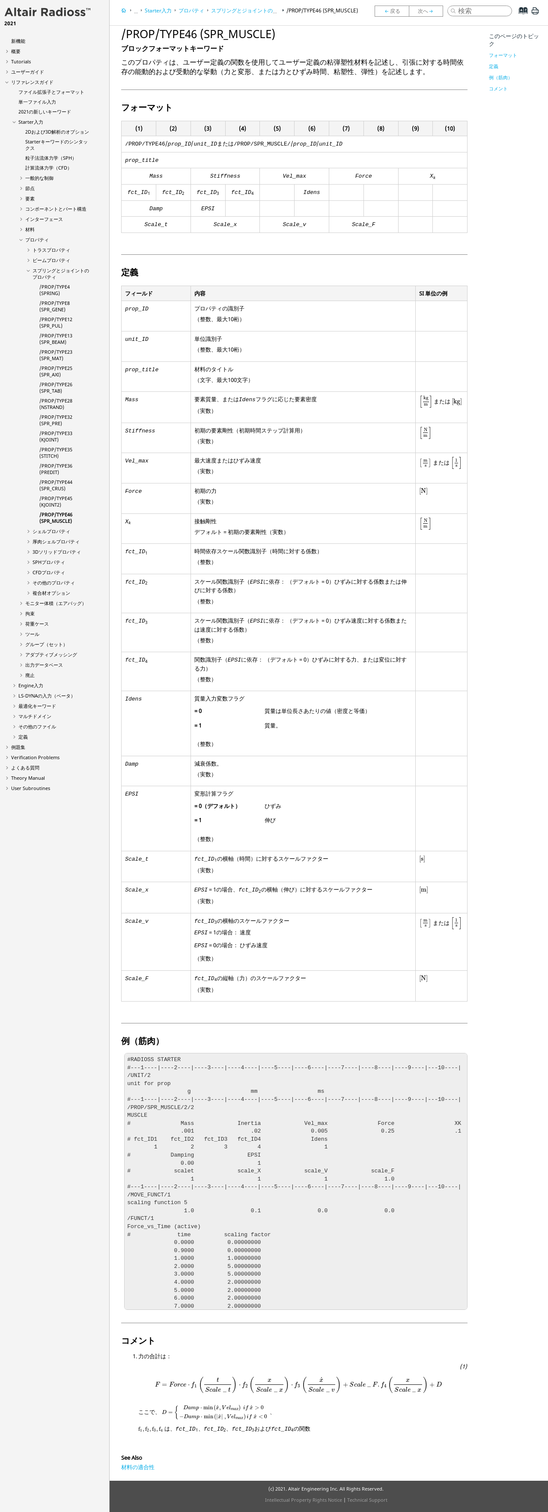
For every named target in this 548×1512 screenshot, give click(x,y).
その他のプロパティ (54, 582)
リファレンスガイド (32, 82)
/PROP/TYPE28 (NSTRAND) (55, 403)
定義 (23, 737)
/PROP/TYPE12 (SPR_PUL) (55, 322)
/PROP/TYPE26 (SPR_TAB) (55, 387)
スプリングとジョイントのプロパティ (254, 10)
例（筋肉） (500, 77)
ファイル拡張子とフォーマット (51, 92)
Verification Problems (35, 757)
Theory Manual (28, 778)
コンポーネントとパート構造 (55, 209)
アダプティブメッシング (51, 654)
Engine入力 (30, 685)
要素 (30, 198)
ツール (32, 634)
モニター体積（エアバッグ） (55, 603)
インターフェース (44, 219)
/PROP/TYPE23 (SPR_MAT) (55, 355)
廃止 (30, 675)
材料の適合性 (138, 1467)
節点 (30, 188)
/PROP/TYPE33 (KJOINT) (55, 436)
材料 (30, 229)
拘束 (30, 613)
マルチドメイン (34, 716)
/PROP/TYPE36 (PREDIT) (55, 468)
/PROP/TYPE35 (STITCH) (55, 452)
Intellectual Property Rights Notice (303, 1500)
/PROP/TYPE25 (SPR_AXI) (55, 371)
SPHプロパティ (49, 562)
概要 (16, 51)
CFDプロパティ (49, 572)
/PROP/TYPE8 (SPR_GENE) (54, 306)
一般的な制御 (39, 178)
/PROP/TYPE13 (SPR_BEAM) (55, 338)
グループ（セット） (46, 644)
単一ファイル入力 (37, 101)
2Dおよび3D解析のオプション (57, 131)
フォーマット (503, 55)
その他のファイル (37, 726)
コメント (498, 88)
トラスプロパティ (51, 250)
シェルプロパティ (51, 531)
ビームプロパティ (51, 260)
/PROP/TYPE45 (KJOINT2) (55, 501)
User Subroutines (30, 788)
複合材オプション (51, 593)
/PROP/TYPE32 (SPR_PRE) (55, 420)
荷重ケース (37, 623)
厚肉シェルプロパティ (56, 541)
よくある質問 (25, 767)
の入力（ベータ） (46, 695)
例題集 (18, 747)
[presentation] (425, 402)
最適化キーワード (37, 706)
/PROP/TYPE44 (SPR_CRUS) (55, 485)
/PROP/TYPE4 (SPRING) (54, 289)
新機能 (18, 41)
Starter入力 (30, 122)
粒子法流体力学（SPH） (51, 158)
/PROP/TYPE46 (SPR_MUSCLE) (55, 517)
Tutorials (21, 61)
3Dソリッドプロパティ (57, 552)
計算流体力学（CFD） (48, 167)
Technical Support (367, 1500)
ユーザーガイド (27, 72)
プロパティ (37, 239)
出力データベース (44, 665)
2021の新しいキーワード (44, 111)
